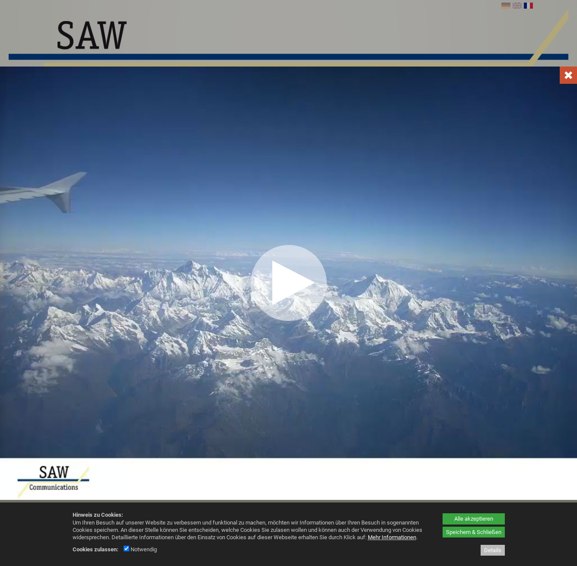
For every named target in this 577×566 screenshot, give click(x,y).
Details (492, 550)
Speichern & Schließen (473, 532)
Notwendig (140, 549)
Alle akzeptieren (473, 518)
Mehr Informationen (392, 537)
